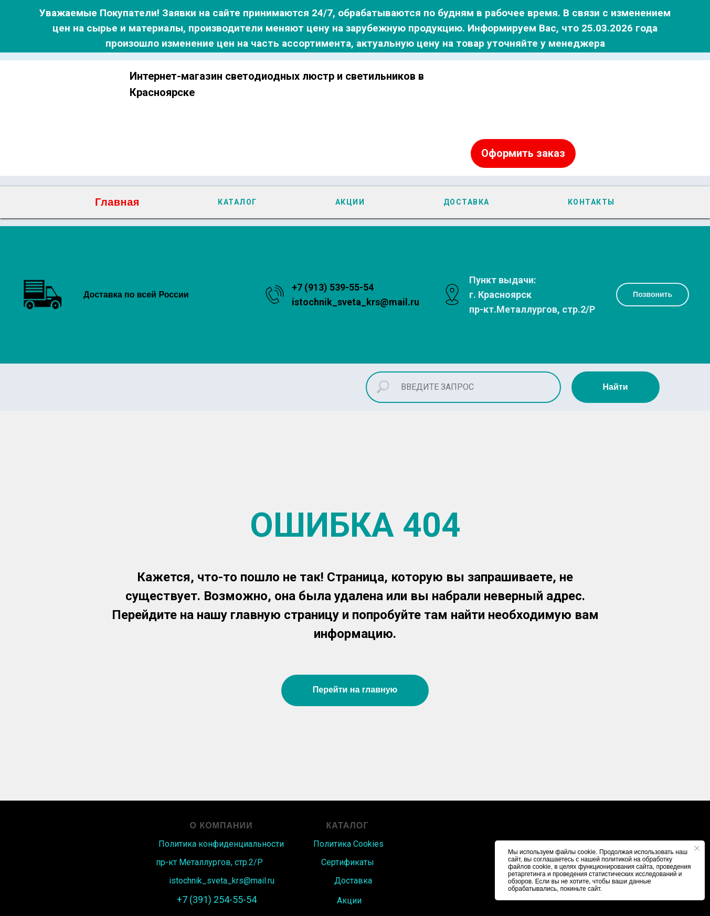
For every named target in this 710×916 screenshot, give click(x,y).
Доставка (353, 881)
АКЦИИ (350, 202)
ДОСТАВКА (466, 202)
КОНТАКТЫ (591, 202)
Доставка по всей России (136, 294)
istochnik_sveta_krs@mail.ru (355, 301)
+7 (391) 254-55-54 (217, 899)
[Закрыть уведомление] (697, 848)
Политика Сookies (348, 844)
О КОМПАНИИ (221, 825)
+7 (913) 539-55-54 (333, 287)
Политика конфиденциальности (221, 844)
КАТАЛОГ (237, 202)
